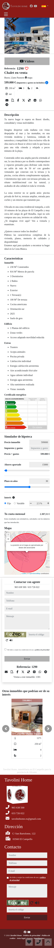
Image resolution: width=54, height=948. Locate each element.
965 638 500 (20, 587)
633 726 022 (33, 587)
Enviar (27, 658)
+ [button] (8, 535)
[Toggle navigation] (6, 14)
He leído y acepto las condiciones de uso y (28, 650)
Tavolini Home (16, 935)
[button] (5, 728)
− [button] (8, 539)
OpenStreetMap (34, 573)
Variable (20, 503)
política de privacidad (42, 650)
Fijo (9, 503)
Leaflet (23, 573)
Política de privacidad (32, 935)
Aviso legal (21, 938)
